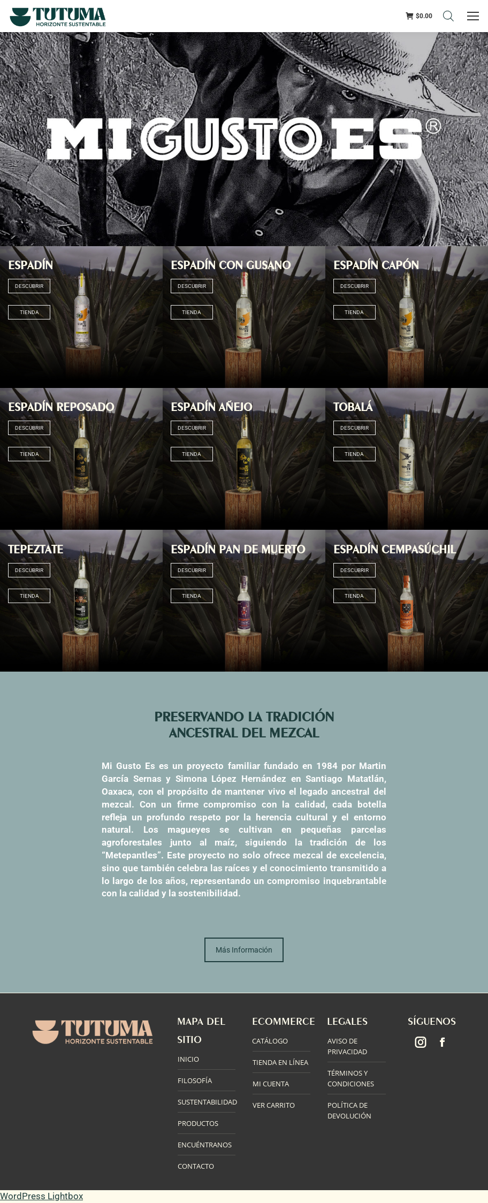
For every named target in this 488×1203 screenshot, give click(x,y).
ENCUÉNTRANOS (205, 1144)
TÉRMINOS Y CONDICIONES (350, 1078)
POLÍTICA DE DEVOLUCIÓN (349, 1110)
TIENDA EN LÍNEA (280, 1062)
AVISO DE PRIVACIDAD (347, 1046)
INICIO (188, 1059)
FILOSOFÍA (195, 1080)
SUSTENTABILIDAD (207, 1102)
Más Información (244, 950)
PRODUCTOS (198, 1123)
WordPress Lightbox (41, 1196)
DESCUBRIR (29, 286)
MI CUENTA (271, 1083)
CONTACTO (196, 1166)
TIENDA (29, 312)
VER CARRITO (274, 1105)
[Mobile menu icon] (473, 16)
